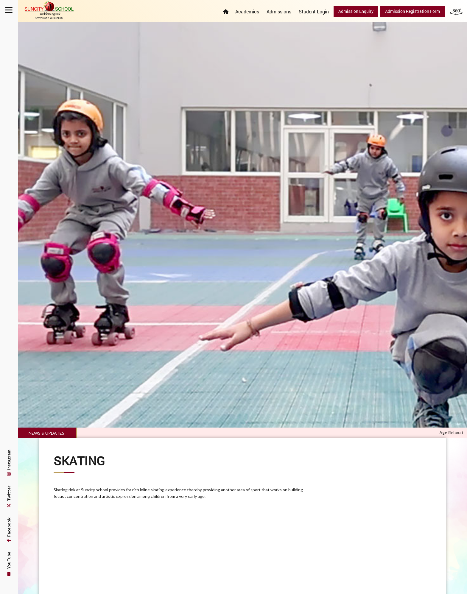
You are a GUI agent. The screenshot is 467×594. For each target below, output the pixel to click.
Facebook (8, 529)
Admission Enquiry (355, 11)
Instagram (8, 463)
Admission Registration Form (412, 11)
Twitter (8, 497)
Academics (247, 11)
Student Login (314, 11)
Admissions (279, 11)
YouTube (8, 564)
